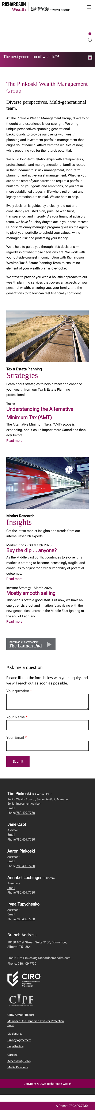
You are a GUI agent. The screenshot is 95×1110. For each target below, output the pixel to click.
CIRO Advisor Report (20, 1014)
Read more (14, 441)
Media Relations (17, 1067)
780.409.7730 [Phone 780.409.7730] (78, 1106)
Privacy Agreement (19, 1040)
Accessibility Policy (19, 1061)
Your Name (16, 717)
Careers (12, 1054)
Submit (18, 762)
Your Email (16, 737)
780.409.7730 (25, 813)
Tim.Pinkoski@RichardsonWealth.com (44, 958)
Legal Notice (15, 1046)
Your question (19, 691)
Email (11, 808)
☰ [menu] (89, 7)
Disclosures (14, 1033)
